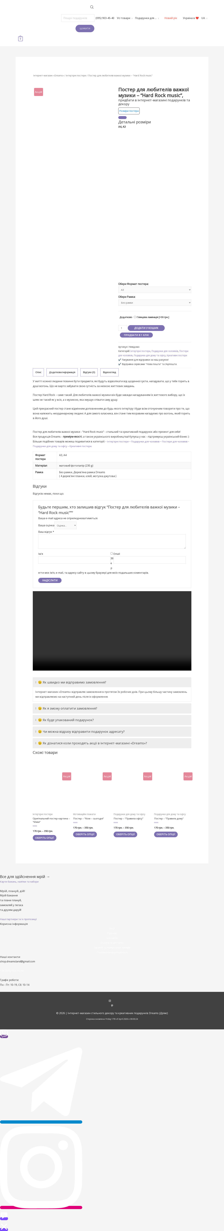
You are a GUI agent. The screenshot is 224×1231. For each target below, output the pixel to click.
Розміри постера (129, 100)
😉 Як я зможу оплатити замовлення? (66, 704)
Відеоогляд (114, 367)
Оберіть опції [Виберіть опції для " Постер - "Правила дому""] (167, 831)
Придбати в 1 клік (137, 326)
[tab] (38, 367)
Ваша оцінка (46, 521)
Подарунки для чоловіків (166, 342)
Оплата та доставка (112, 940)
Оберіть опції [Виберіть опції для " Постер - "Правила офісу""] (127, 831)
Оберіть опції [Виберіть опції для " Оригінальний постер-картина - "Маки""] (46, 834)
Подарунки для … (136, 18)
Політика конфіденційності (112, 949)
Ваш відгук (46, 528)
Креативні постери (98, 442)
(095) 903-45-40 (95, 18)
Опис (38, 367)
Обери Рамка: (126, 287)
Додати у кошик (147, 319)
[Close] (122, 107)
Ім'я (40, 550)
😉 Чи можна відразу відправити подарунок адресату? (80, 727)
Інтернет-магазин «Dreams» (49, 65)
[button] (21, 879)
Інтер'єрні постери (78, 65)
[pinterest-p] (112, 1003)
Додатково (126, 308)
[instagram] (112, 998)
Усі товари (114, 18)
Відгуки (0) (92, 367)
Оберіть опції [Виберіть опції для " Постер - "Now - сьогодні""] (86, 831)
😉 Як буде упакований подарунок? (64, 716)
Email (116, 550)
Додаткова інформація (63, 367)
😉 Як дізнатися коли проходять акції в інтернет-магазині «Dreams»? (91, 739)
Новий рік (161, 18)
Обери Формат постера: (133, 273)
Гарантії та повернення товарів (112, 944)
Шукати (75, 28)
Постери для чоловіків (130, 346)
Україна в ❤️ (181, 18)
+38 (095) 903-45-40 (12, 968)
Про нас (112, 930)
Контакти (112, 935)
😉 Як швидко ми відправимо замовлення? (70, 678)
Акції (112, 925)
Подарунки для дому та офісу (161, 346)
